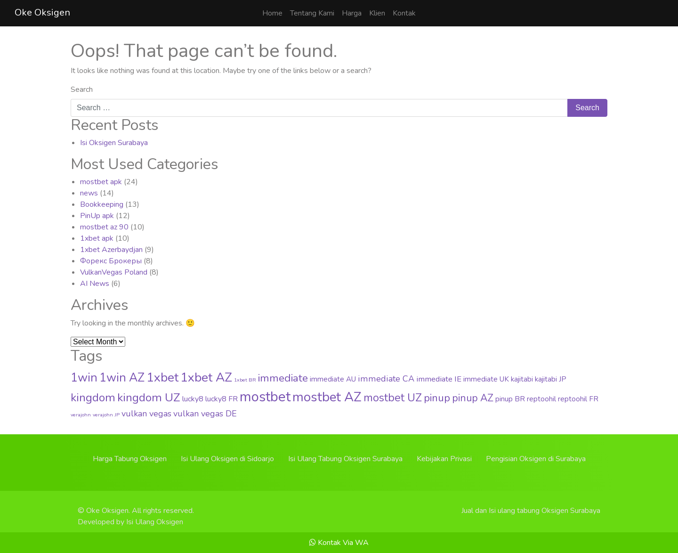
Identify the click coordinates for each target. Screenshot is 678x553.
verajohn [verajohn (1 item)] (81, 414)
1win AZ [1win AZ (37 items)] (122, 378)
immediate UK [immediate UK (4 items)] (486, 379)
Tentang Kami (312, 13)
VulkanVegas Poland (113, 272)
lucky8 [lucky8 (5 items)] (192, 399)
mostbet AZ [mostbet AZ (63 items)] (327, 397)
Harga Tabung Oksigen (130, 459)
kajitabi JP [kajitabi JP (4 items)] (550, 379)
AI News (94, 283)
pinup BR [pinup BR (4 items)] (510, 399)
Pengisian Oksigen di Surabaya (536, 459)
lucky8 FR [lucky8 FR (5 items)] (221, 399)
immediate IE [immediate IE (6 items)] (438, 379)
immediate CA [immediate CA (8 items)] (386, 378)
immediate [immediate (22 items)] (283, 378)
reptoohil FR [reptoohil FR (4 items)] (578, 399)
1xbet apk (96, 238)
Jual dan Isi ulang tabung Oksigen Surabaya (530, 510)
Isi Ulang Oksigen (154, 522)
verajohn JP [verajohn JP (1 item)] (106, 414)
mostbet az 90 (104, 227)
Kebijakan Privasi (444, 459)
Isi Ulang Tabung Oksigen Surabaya (345, 459)
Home (272, 13)
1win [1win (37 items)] (84, 378)
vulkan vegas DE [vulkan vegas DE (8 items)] (205, 413)
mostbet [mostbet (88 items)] (265, 396)
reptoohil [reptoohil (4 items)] (541, 399)
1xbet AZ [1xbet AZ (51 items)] (206, 377)
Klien (377, 13)
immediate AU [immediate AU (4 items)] (333, 379)
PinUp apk (97, 216)
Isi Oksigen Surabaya (114, 143)
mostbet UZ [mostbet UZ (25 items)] (392, 397)
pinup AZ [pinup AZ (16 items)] (472, 398)
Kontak (404, 13)
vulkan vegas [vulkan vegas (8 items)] (146, 413)
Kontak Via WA (339, 542)
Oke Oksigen (42, 12)
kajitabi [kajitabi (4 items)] (522, 379)
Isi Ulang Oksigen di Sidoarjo (227, 459)
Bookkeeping (101, 204)
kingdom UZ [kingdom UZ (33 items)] (148, 398)
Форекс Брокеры (111, 261)
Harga (352, 13)
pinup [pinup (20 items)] (437, 398)
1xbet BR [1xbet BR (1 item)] (245, 379)
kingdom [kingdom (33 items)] (93, 398)
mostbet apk (101, 182)
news (89, 193)
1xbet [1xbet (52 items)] (162, 377)
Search (82, 89)
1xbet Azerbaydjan (111, 249)
